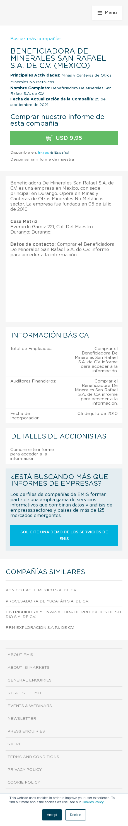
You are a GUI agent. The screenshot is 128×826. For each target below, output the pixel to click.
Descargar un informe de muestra (42, 159)
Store (14, 744)
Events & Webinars (30, 706)
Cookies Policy (92, 802)
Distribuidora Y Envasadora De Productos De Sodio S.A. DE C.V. (63, 614)
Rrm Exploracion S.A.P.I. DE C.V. (40, 628)
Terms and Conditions (33, 757)
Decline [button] (75, 815)
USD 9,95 (64, 138)
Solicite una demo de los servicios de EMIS (64, 535)
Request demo (24, 693)
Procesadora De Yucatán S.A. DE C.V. (47, 601)
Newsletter (22, 719)
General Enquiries (30, 680)
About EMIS (20, 655)
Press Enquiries (26, 731)
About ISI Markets (28, 668)
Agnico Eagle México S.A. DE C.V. (41, 590)
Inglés (43, 152)
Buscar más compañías (36, 39)
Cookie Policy (24, 782)
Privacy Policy (25, 770)
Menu (107, 13)
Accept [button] (52, 815)
